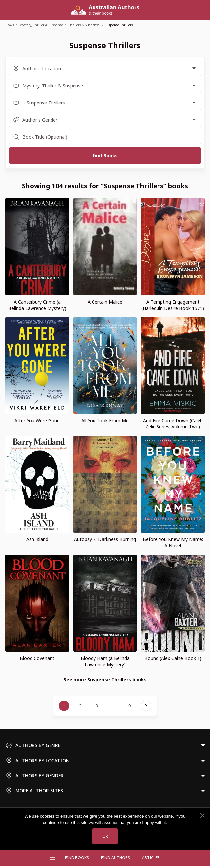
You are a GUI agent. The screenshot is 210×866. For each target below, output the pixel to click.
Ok (105, 836)
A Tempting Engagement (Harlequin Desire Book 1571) (172, 305)
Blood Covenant (37, 658)
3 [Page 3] (96, 706)
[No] (202, 815)
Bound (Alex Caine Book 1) (172, 658)
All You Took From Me (105, 420)
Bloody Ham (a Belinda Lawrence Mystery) (105, 661)
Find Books (77, 857)
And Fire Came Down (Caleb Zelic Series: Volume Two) (173, 423)
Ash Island (37, 539)
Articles (151, 857)
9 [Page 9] (129, 706)
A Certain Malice (105, 302)
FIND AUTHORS (115, 857)
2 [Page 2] (80, 706)
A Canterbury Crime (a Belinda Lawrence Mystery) (37, 305)
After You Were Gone (37, 420)
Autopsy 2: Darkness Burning (105, 539)
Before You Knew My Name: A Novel (173, 542)
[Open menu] (52, 858)
